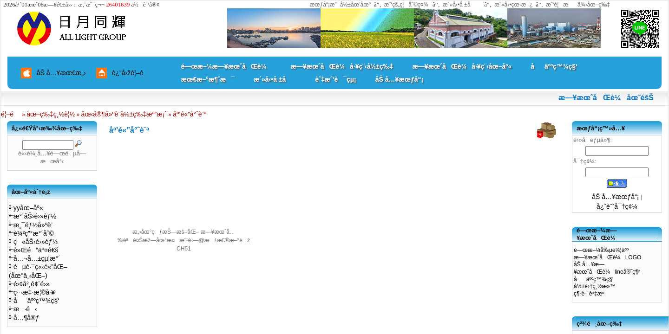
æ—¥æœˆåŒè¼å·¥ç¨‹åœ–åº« (462, 66)
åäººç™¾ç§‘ (554, 66)
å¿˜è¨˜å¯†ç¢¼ (617, 206)
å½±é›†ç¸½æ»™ (595, 286)
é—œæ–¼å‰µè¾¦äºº (601, 250)
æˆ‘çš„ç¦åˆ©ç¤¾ (406, 4)
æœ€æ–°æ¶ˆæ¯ (208, 79)
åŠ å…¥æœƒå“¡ (399, 79)
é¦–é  (10, 114)
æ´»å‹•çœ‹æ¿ (513, 4)
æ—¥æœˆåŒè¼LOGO (607, 257)
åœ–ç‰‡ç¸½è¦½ (50, 114)
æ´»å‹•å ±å (461, 4)
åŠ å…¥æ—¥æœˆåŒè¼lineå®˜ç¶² (607, 268)
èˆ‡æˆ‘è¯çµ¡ (335, 79)
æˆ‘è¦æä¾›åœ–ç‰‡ (578, 4)
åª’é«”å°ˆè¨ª (189, 114)
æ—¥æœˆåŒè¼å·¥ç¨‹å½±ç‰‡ (341, 66)
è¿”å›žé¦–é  (131, 73)
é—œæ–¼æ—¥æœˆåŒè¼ (226, 66)
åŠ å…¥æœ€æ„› (61, 73)
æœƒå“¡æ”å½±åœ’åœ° (340, 4)
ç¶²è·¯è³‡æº (591, 293)
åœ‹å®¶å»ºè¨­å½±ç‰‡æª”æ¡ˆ (124, 114)
